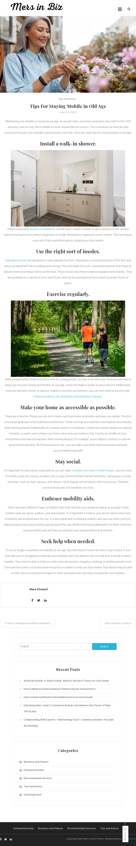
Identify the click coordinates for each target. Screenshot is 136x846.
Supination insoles (16, 260)
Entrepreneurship (34, 770)
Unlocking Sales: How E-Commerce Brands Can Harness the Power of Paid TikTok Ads (67, 708)
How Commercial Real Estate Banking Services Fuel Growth (58, 697)
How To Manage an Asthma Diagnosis (28, 623)
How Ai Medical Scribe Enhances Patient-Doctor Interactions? (60, 689)
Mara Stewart (39, 589)
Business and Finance (36, 762)
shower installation (41, 229)
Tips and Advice (67, 99)
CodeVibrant (128, 838)
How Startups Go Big (117, 623)
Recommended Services (38, 778)
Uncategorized (32, 794)
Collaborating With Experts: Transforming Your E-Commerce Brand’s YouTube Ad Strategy (69, 723)
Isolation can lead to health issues (93, 471)
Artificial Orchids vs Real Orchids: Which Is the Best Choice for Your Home (66, 681)
